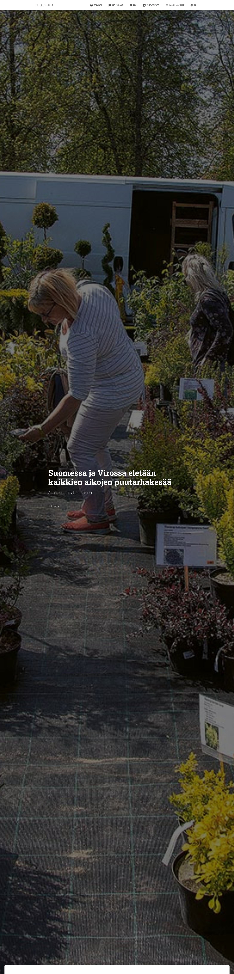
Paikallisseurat (175, 5)
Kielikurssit (116, 5)
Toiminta (96, 5)
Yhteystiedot (151, 5)
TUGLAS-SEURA (43, 5)
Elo (133, 5)
